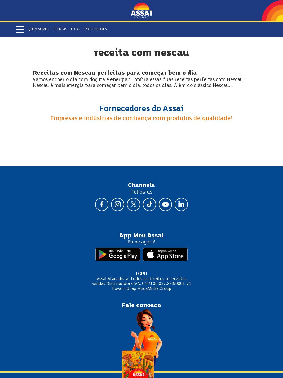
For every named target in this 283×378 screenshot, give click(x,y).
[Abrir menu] (20, 29)
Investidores (95, 29)
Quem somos (38, 29)
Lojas (75, 29)
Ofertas (60, 29)
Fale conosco (141, 306)
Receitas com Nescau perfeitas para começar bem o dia (115, 73)
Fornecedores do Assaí (141, 109)
